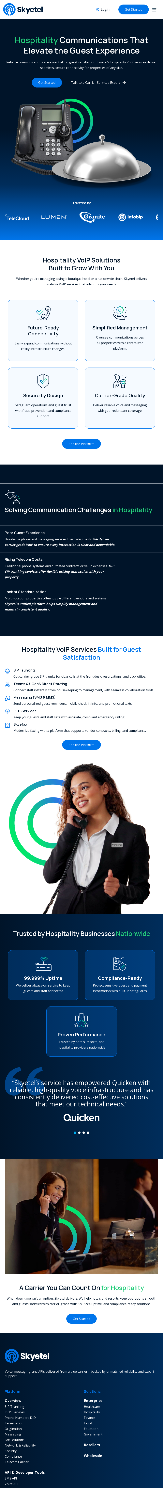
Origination (13, 1425)
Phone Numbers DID (20, 1414)
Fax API (10, 1485)
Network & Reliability (20, 1441)
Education (91, 1425)
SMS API (11, 1474)
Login (105, 9)
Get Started (133, 9)
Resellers (92, 1440)
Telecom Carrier (17, 1458)
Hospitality (92, 1408)
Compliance (13, 1452)
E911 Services (15, 1408)
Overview (13, 1396)
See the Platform (81, 440)
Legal (88, 1419)
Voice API (11, 1480)
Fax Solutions (14, 1436)
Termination (14, 1419)
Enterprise (93, 1396)
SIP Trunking (14, 1403)
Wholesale (93, 1451)
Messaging (13, 1430)
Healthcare (92, 1403)
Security (11, 1447)
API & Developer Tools (25, 1468)
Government (93, 1430)
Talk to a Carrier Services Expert (95, 82)
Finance (89, 1414)
